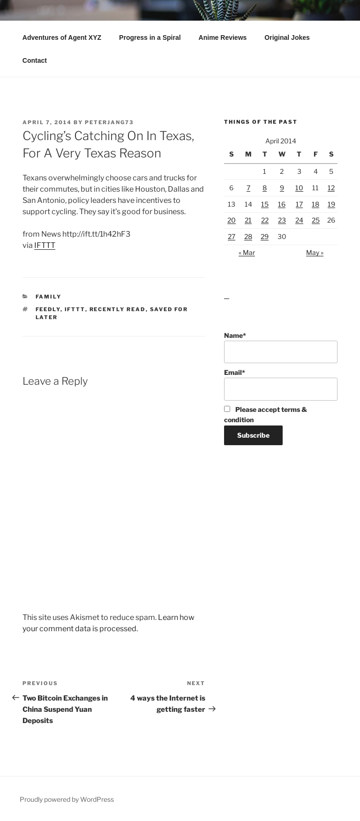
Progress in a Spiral (150, 37)
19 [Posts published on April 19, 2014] (331, 204)
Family (49, 296)
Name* (281, 347)
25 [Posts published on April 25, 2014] (316, 220)
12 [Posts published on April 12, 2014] (331, 188)
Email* (281, 384)
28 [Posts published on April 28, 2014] (248, 236)
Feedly (48, 309)
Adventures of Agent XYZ (61, 37)
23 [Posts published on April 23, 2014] (282, 220)
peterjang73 (109, 122)
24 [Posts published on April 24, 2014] (299, 220)
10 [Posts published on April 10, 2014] (299, 188)
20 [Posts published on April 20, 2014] (231, 220)
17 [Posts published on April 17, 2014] (299, 204)
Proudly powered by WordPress (67, 799)
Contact (34, 60)
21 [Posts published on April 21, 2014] (248, 220)
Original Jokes (286, 37)
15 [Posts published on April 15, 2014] (265, 204)
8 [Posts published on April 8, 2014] (264, 188)
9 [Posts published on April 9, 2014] (282, 188)
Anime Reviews (223, 37)
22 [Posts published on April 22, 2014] (265, 220)
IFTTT (44, 245)
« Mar (247, 252)
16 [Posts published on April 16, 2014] (281, 204)
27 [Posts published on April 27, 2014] (231, 236)
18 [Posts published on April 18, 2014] (315, 204)
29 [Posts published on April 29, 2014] (265, 236)
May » (314, 252)
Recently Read (118, 309)
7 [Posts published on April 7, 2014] (248, 188)
